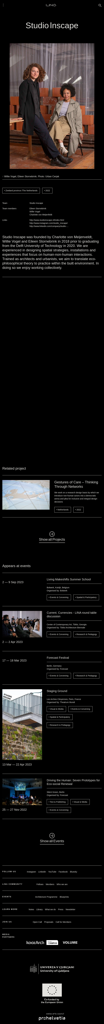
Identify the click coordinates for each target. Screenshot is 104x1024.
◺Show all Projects (52, 536)
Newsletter (70, 909)
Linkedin (42, 872)
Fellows (40, 884)
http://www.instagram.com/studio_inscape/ (49, 223)
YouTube (52, 872)
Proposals (48, 922)
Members (50, 884)
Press (60, 909)
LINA (51, 5)
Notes (31, 909)
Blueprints (64, 897)
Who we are (62, 884)
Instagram (31, 872)
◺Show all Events (52, 838)
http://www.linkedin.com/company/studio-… (49, 226)
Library (39, 909)
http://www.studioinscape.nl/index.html (47, 220)
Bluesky (73, 872)
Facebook (63, 872)
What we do (50, 909)
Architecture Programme (46, 897)
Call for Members (63, 922)
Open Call (37, 922)
